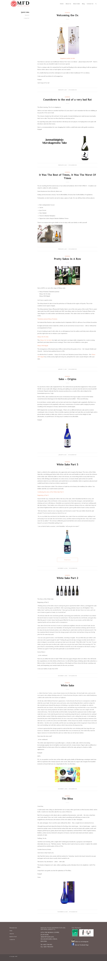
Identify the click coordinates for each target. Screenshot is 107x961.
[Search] (95, 4)
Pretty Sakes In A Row (67, 259)
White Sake (67, 685)
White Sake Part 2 (67, 578)
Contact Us (26, 18)
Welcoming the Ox (67, 15)
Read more (67, 560)
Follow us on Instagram (81, 941)
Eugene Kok (73, 90)
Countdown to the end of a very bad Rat (67, 99)
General (67, 12)
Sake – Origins (67, 379)
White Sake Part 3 (67, 464)
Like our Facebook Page (82, 945)
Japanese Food (13, 936)
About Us (27, 15)
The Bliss (67, 798)
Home (11, 930)
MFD (16, 956)
